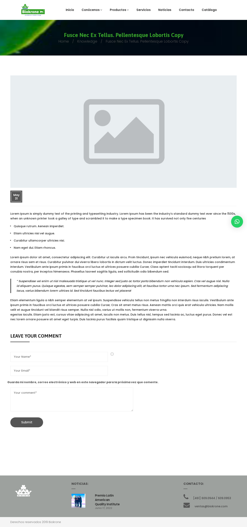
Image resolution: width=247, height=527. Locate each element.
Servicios (143, 10)
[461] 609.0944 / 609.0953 (212, 498)
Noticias (164, 10)
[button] (237, 222)
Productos (119, 10)
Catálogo (209, 10)
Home (63, 41)
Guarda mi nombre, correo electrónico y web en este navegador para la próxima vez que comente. (82, 382)
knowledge (87, 41)
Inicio (70, 10)
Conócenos (92, 10)
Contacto (186, 10)
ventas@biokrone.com (211, 506)
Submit (26, 422)
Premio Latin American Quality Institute (107, 499)
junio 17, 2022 (103, 508)
